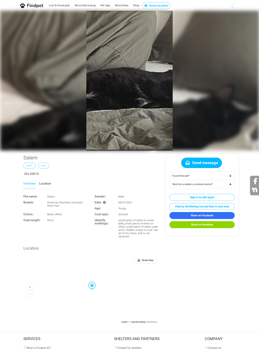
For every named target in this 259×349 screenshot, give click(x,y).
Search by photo (156, 5)
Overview (29, 183)
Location (45, 183)
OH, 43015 (31, 174)
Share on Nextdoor (202, 224)
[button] (89, 282)
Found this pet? (202, 175)
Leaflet (124, 322)
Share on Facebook (202, 215)
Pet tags (105, 5)
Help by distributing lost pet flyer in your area (202, 206)
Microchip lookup (85, 5)
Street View (148, 260)
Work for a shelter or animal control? (202, 184)
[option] (129, 80)
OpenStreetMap (138, 322)
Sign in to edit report (202, 197)
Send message (201, 162)
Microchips (121, 5)
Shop (136, 5)
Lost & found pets (59, 5)
